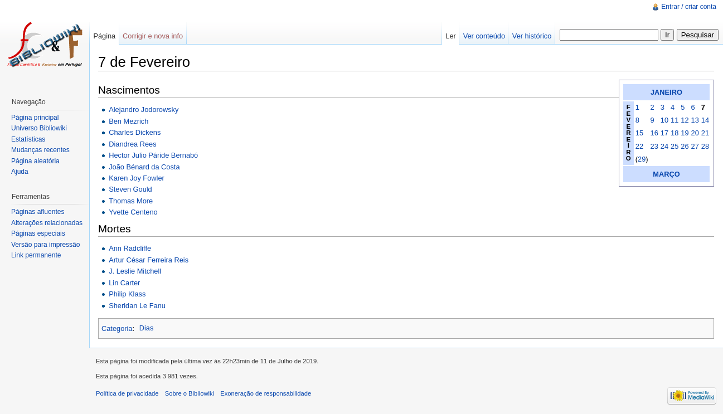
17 (664, 133)
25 (674, 146)
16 (654, 133)
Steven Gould (130, 189)
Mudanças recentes (40, 150)
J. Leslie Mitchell (135, 271)
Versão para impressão (45, 245)
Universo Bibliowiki (39, 128)
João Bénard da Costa (144, 167)
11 (674, 120)
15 (639, 133)
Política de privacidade (127, 393)
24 (664, 146)
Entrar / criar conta (688, 7)
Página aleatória (35, 161)
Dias (146, 328)
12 (684, 120)
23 (654, 146)
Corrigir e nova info (153, 36)
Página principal (35, 117)
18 (674, 133)
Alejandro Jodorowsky (143, 109)
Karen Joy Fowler (136, 178)
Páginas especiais (38, 233)
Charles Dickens (135, 132)
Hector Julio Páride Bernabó (153, 155)
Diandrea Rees (132, 144)
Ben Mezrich (128, 121)
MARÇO (666, 174)
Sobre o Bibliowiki (189, 393)
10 (664, 120)
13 (695, 120)
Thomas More (131, 201)
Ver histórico (531, 36)
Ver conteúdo (484, 36)
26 (684, 146)
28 (705, 146)
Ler (450, 36)
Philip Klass (127, 294)
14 (705, 120)
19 (684, 133)
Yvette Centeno (133, 212)
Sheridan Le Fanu (137, 305)
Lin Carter (124, 283)
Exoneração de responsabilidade (265, 393)
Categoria (117, 328)
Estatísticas (28, 139)
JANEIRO (666, 92)
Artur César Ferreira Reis (148, 260)
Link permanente (36, 255)
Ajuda (19, 172)
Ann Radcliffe (130, 248)
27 (695, 146)
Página (104, 36)
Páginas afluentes (37, 212)
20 (695, 133)
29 (642, 159)
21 (705, 133)
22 (639, 146)
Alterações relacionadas (47, 223)
